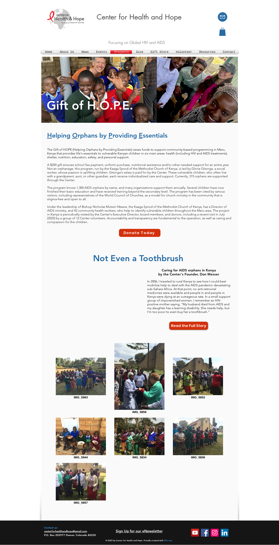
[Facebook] (205, 533)
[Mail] (222, 17)
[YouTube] (195, 533)
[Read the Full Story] (188, 326)
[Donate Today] (139, 233)
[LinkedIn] (224, 533)
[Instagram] (215, 533)
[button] (222, 32)
